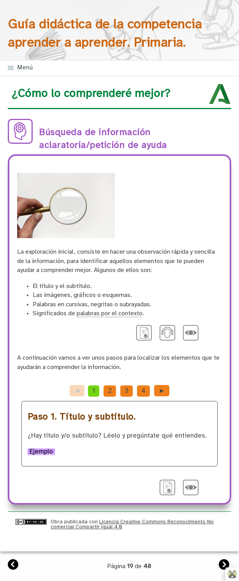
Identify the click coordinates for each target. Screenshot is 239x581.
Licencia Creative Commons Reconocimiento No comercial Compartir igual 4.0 (132, 524)
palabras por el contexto (109, 313)
